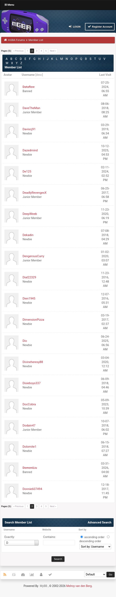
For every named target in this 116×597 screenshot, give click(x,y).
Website (46, 529)
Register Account (99, 26)
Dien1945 (29, 298)
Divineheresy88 (33, 362)
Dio (25, 341)
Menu (9, 4)
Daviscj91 (29, 129)
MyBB (43, 586)
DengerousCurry (33, 256)
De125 (27, 171)
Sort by (82, 529)
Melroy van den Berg (79, 586)
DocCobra (29, 404)
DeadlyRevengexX (35, 192)
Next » (53, 51)
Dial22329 (29, 277)
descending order (90, 541)
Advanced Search (99, 522)
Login (74, 26)
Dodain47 (29, 425)
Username (9, 529)
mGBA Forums (16, 40)
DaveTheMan (31, 108)
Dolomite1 (29, 446)
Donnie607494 (32, 489)
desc (39, 74)
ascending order (94, 537)
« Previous (18, 51)
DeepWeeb (30, 214)
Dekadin (28, 235)
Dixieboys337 (32, 383)
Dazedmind (30, 150)
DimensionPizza (33, 319)
